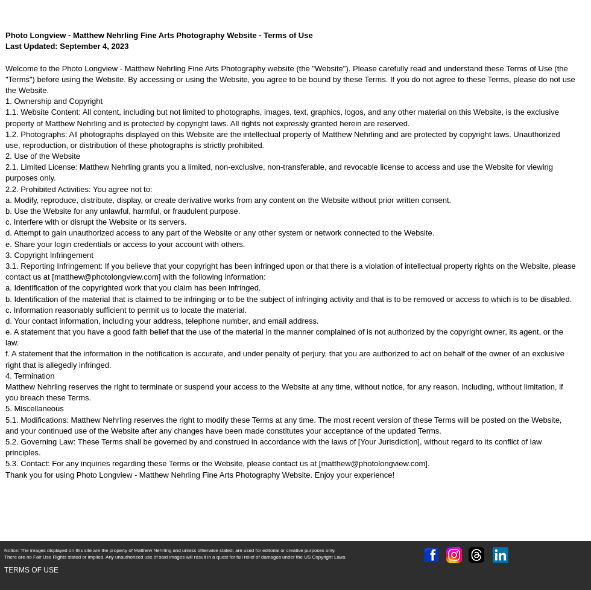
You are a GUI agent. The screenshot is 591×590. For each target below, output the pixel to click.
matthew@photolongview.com (106, 276)
